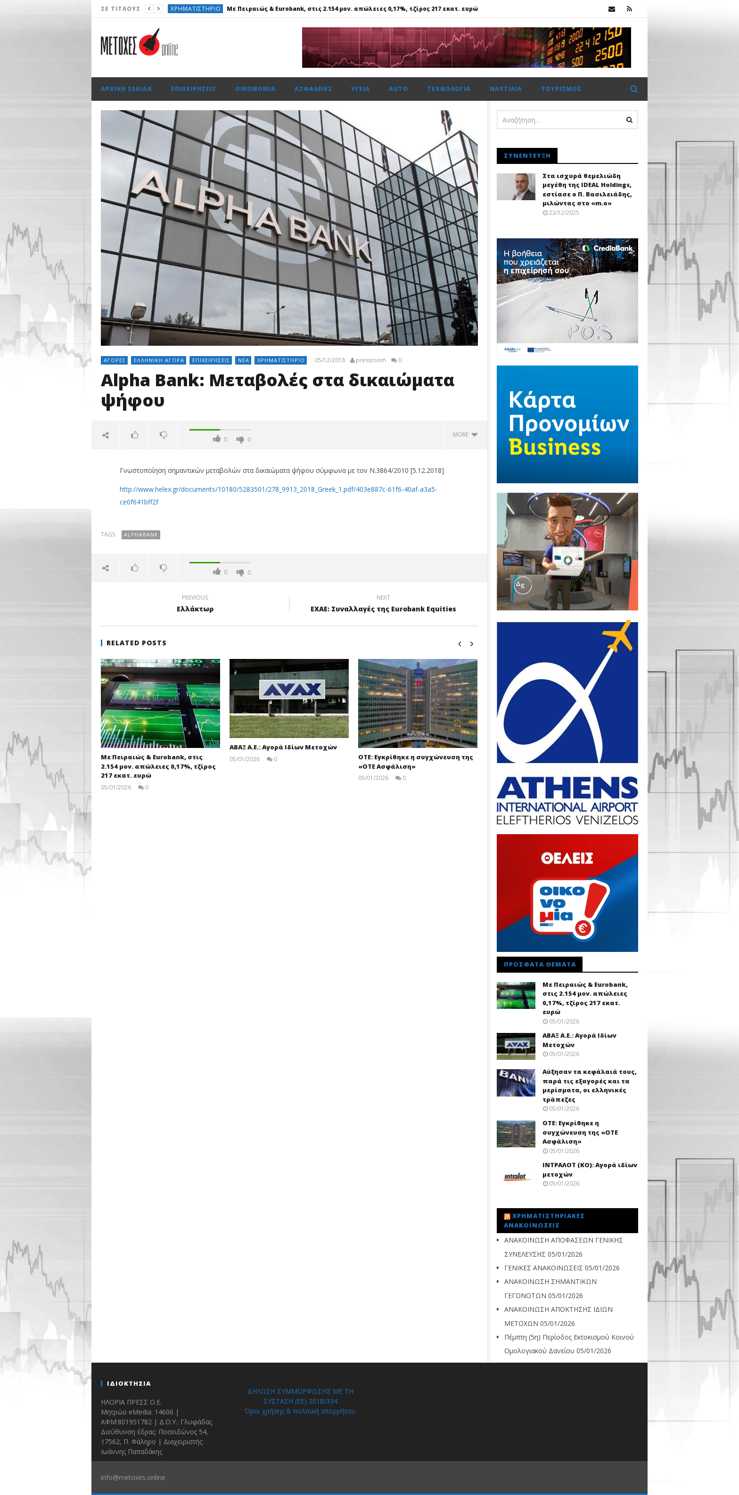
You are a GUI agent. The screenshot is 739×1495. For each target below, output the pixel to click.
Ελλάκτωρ (195, 604)
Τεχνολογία (449, 89)
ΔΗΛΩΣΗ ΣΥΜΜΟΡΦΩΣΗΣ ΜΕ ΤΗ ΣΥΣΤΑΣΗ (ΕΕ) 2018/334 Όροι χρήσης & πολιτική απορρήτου (300, 1401)
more (465, 435)
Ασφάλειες (313, 89)
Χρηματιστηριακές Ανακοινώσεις (544, 1220)
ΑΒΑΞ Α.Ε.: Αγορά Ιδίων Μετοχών (283, 747)
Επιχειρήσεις (193, 89)
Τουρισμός (561, 89)
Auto (398, 89)
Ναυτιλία (506, 89)
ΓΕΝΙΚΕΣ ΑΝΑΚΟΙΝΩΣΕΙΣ (543, 1267)
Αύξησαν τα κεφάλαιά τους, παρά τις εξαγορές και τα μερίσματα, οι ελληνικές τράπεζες (589, 1085)
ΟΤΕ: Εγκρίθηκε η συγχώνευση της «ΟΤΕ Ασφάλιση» (580, 1132)
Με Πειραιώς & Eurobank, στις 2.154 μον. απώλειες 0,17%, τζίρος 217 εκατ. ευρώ (352, 9)
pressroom (371, 360)
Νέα (243, 360)
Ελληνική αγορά (159, 360)
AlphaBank (141, 534)
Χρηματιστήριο (196, 9)
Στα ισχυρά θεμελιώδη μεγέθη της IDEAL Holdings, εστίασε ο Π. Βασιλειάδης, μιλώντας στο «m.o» (587, 189)
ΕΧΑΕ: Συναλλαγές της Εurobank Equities (383, 604)
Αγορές (115, 360)
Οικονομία (255, 89)
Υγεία (360, 89)
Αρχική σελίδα (126, 89)
